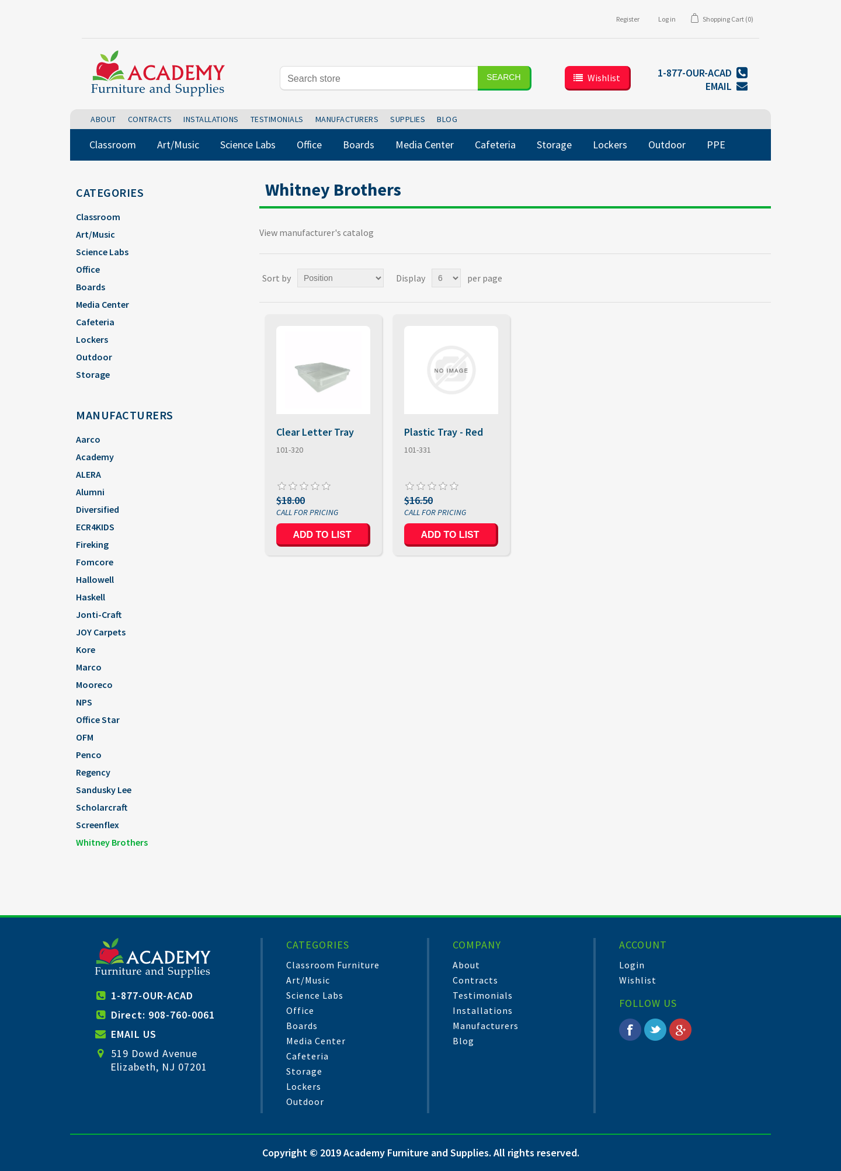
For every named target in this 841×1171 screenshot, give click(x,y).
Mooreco (94, 684)
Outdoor (94, 357)
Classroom (98, 217)
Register (628, 19)
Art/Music (95, 234)
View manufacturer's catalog (316, 232)
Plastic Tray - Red (443, 432)
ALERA (88, 474)
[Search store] (379, 78)
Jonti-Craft (98, 614)
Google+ (680, 1030)
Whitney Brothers (112, 842)
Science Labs (102, 252)
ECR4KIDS (95, 527)
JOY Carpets (101, 632)
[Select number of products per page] (446, 278)
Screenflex (97, 825)
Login (632, 965)
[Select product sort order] (340, 278)
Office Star (98, 719)
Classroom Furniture (333, 965)
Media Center (102, 304)
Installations (483, 1010)
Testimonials (483, 995)
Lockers (92, 339)
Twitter (655, 1030)
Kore (85, 649)
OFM (84, 737)
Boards (90, 287)
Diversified (97, 509)
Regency (93, 772)
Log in (667, 19)
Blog (463, 1041)
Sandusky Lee (103, 789)
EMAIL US (134, 1034)
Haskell (90, 597)
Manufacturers (486, 1025)
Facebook (630, 1030)
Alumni (90, 492)
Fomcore (94, 562)
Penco (89, 754)
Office (88, 269)
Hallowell (95, 579)
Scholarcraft (101, 807)
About (466, 965)
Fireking (92, 544)
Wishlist (637, 980)
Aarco (88, 439)
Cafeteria (95, 322)
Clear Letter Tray (315, 432)
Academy (95, 457)
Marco (89, 667)
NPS (84, 702)
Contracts (475, 980)
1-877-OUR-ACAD (152, 995)
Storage (93, 374)
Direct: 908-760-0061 (163, 1014)
